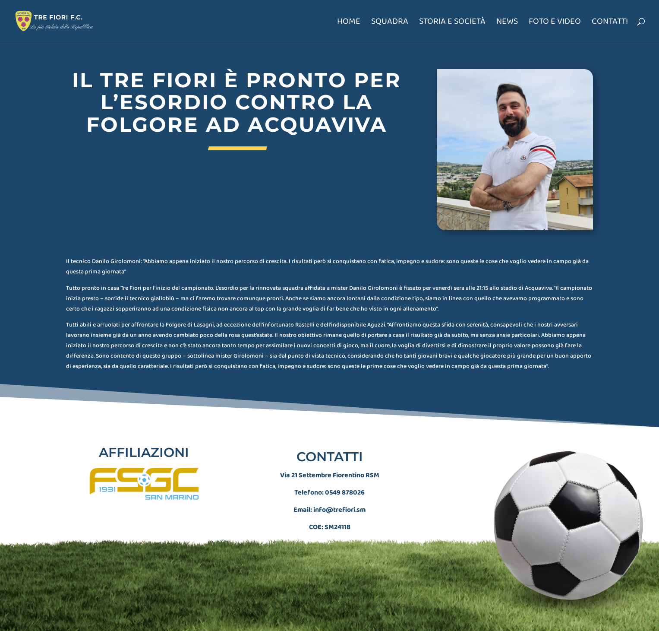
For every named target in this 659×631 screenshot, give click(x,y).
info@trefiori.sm (339, 480)
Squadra (389, 23)
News (507, 23)
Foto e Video (555, 23)
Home (348, 23)
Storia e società (452, 23)
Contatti (610, 23)
